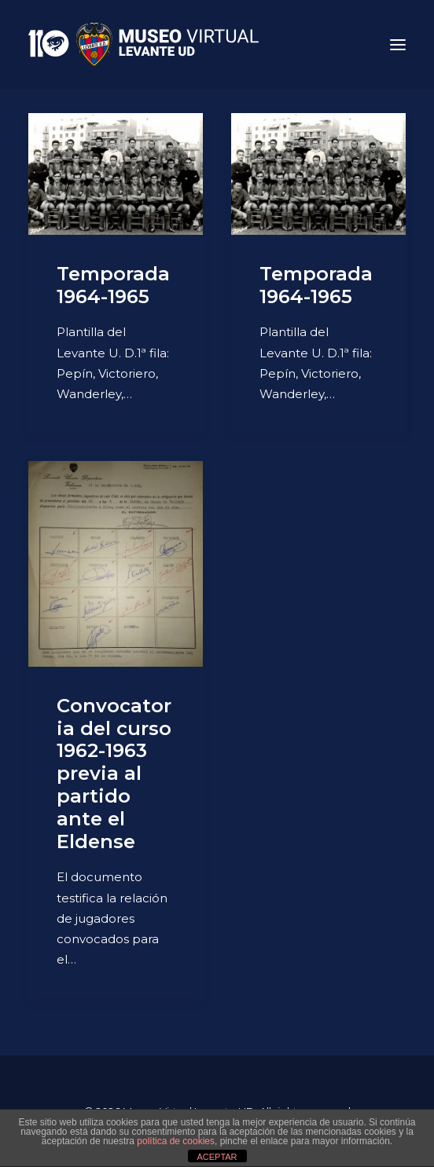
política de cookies (176, 1141)
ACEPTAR (217, 1157)
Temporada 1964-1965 (113, 285)
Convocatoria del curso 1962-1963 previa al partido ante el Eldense (114, 773)
